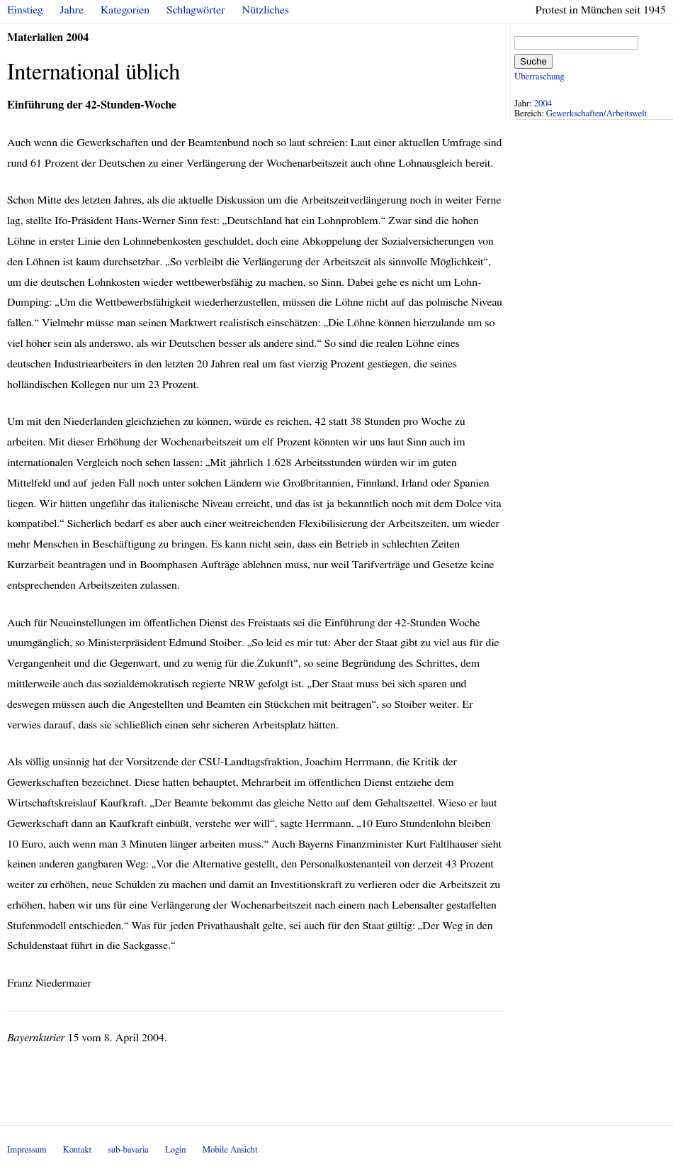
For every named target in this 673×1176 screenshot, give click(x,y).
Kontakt (77, 1150)
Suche (533, 61)
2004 (543, 104)
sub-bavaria (128, 1150)
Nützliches (265, 10)
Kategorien (125, 10)
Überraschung (539, 77)
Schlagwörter (195, 10)
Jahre (72, 10)
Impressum (27, 1150)
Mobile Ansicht (230, 1150)
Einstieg (25, 10)
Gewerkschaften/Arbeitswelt (596, 113)
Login (175, 1150)
